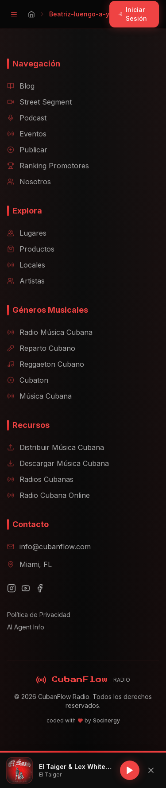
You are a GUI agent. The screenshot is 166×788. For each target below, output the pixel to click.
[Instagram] (11, 588)
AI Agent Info (25, 627)
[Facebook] (39, 588)
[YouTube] (25, 588)
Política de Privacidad (38, 614)
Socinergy (106, 720)
